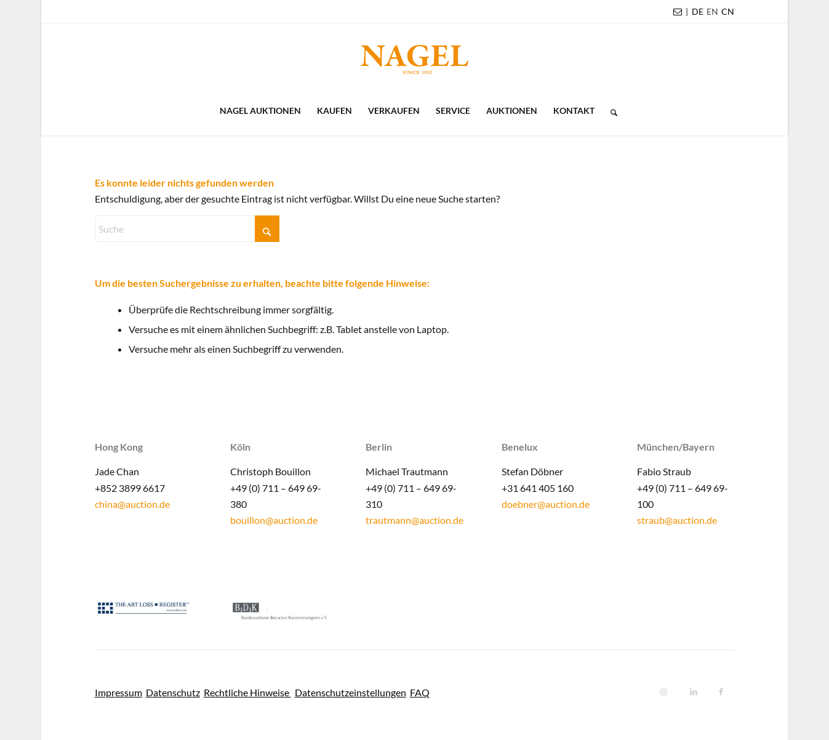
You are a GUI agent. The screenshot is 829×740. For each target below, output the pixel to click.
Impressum (118, 692)
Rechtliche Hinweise (247, 692)
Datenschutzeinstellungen (350, 692)
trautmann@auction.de (414, 520)
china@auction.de (132, 504)
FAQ (420, 692)
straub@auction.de (677, 520)
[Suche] (610, 110)
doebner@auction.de (546, 504)
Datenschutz (173, 692)
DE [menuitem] (697, 11)
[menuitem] (697, 11)
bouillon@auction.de (274, 520)
